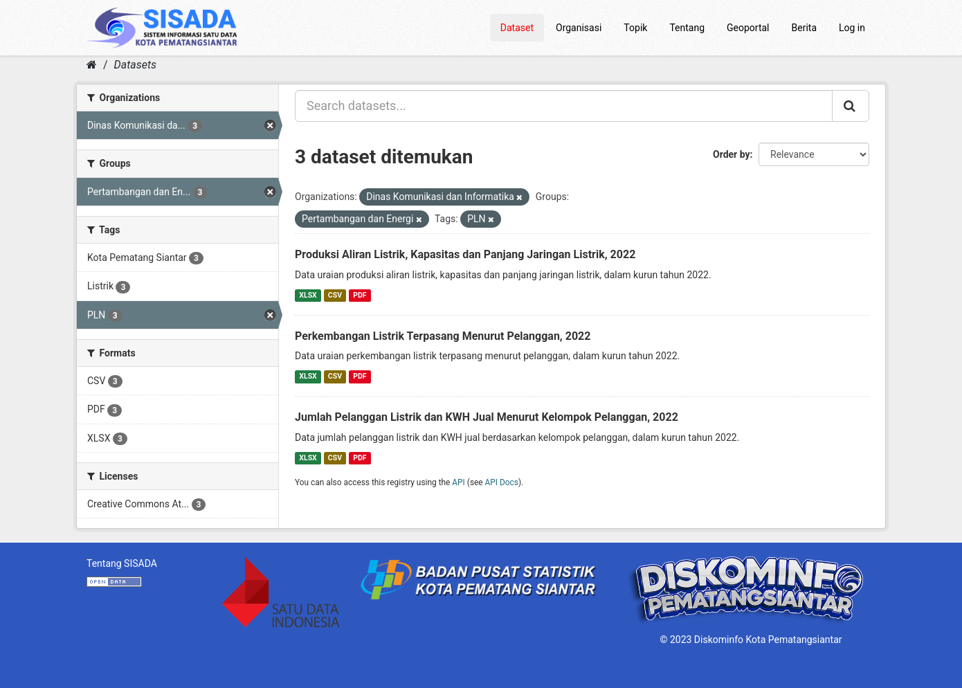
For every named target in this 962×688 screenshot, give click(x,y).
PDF (359, 295)
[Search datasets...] (564, 106)
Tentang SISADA (122, 563)
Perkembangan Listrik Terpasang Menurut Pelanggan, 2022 (442, 336)
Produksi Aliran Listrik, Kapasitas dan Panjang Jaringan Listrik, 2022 (465, 254)
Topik (635, 27)
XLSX (307, 295)
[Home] (92, 64)
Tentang (687, 27)
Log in (852, 27)
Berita (804, 27)
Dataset (517, 27)
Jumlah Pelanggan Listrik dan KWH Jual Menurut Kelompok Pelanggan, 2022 (486, 417)
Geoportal (748, 27)
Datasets (135, 64)
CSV (335, 295)
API (458, 482)
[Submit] (850, 106)
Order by (731, 154)
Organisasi (578, 27)
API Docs (501, 482)
